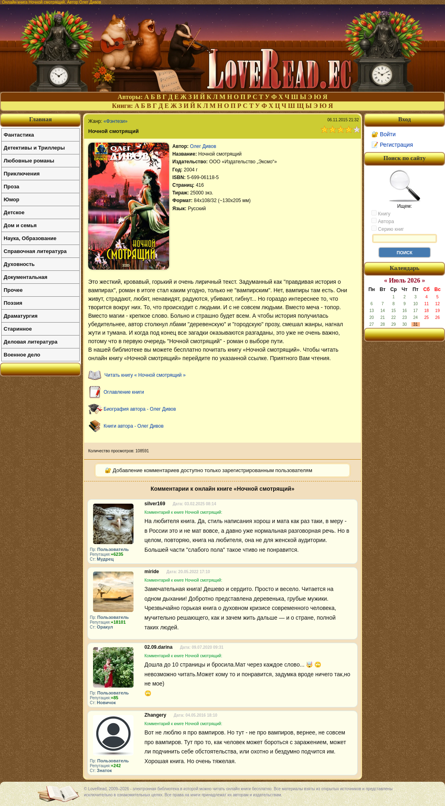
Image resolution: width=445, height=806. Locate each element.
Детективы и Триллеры (34, 148)
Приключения (22, 174)
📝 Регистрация (392, 144)
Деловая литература (30, 342)
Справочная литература (35, 251)
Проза (11, 187)
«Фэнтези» (115, 121)
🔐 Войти (383, 134)
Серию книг (387, 229)
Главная (40, 119)
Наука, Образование (30, 238)
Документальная (25, 277)
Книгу (380, 213)
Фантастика (19, 135)
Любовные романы (29, 161)
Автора (382, 221)
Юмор (11, 199)
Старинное (18, 329)
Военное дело (22, 355)
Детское (14, 212)
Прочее (13, 290)
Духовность (19, 264)
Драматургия (21, 316)
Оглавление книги (124, 392)
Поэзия (13, 303)
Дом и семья (20, 225)
